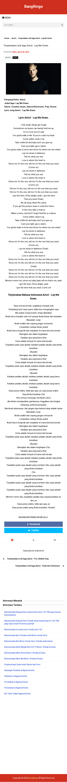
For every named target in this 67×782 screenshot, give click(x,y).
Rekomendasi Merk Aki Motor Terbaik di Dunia (24, 659)
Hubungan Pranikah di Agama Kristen (20, 670)
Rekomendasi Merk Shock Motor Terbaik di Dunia (25, 653)
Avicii (14, 38)
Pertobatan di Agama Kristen (17, 688)
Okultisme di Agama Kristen (16, 676)
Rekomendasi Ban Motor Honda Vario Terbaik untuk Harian (29, 641)
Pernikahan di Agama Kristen (17, 682)
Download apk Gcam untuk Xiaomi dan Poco (23, 665)
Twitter (33, 530)
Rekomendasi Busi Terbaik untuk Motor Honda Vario (26, 635)
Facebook (33, 524)
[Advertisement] (33, 731)
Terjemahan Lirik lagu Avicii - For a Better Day (28, 559)
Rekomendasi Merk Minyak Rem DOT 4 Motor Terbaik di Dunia (31, 647)
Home (6, 38)
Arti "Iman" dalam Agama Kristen (18, 694)
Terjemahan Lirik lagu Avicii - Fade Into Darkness (37, 566)
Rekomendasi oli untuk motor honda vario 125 (24, 630)
